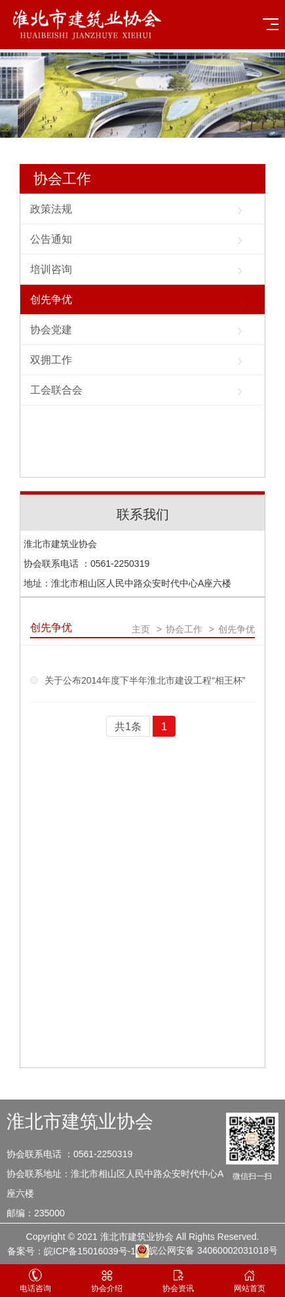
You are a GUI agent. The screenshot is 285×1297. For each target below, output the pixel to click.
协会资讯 (178, 1281)
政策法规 (51, 209)
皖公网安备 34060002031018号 (207, 1251)
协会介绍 (107, 1281)
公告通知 (51, 239)
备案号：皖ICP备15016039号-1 (71, 1251)
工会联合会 (56, 390)
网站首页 (249, 1281)
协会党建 (51, 329)
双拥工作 (51, 359)
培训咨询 (51, 269)
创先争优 (51, 299)
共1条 (128, 726)
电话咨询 (35, 1281)
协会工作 (62, 179)
